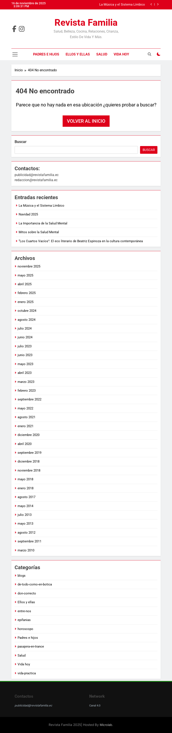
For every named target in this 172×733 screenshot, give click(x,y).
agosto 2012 (26, 532)
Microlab (106, 725)
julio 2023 (25, 346)
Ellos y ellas (78, 54)
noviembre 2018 (29, 470)
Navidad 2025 (28, 214)
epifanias (24, 620)
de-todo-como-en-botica (35, 584)
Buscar (21, 141)
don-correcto (27, 593)
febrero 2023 (27, 391)
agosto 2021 (26, 417)
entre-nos (24, 611)
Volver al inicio (86, 121)
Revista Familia (86, 22)
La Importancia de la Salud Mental (43, 223)
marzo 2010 (26, 550)
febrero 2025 (27, 293)
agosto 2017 (26, 497)
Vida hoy (121, 54)
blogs (22, 576)
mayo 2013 (25, 523)
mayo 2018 (25, 479)
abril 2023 (25, 373)
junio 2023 (25, 355)
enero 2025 (25, 302)
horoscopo (25, 629)
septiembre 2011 (29, 541)
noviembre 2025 (29, 266)
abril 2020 (25, 444)
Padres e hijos (46, 54)
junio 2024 (25, 337)
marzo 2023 (26, 382)
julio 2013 (25, 515)
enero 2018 (25, 488)
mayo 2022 (25, 408)
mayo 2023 (25, 364)
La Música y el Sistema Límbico (122, 4)
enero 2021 (25, 426)
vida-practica (27, 673)
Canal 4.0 (94, 705)
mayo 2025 (25, 275)
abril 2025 (25, 284)
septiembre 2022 (29, 399)
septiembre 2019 (29, 453)
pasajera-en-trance (31, 646)
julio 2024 (25, 328)
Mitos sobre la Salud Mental (39, 232)
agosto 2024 (26, 320)
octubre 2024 (27, 311)
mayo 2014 (25, 506)
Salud (101, 54)
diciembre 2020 (28, 435)
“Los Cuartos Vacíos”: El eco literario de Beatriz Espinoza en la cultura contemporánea (81, 241)
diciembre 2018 (28, 461)
